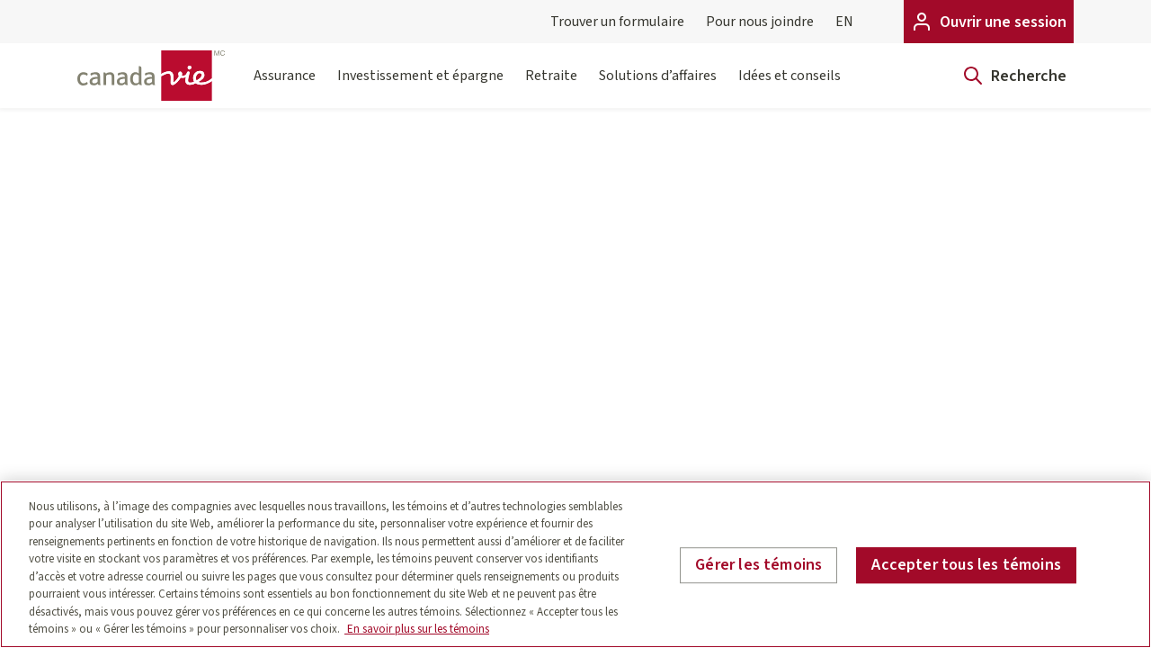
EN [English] (844, 22)
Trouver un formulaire (617, 22)
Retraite (551, 87)
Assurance (285, 87)
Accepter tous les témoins (966, 565)
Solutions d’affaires (658, 87)
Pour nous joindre (760, 22)
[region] (575, 564)
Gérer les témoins (758, 565)
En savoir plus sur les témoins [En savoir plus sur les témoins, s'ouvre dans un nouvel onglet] (416, 629)
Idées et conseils (789, 87)
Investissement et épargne (420, 87)
